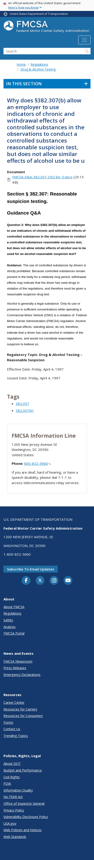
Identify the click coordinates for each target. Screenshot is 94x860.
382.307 (22, 403)
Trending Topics (15, 735)
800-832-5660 (37, 463)
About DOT (12, 763)
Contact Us (11, 729)
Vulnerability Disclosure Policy (25, 816)
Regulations (39, 64)
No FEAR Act (13, 797)
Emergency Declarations (21, 674)
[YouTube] (68, 580)
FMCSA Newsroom (17, 661)
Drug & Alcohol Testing (38, 69)
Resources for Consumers (23, 715)
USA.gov (9, 823)
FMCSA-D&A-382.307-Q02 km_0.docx (42, 177)
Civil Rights (11, 777)
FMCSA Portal (13, 633)
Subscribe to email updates (30, 569)
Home (21, 64)
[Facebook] (26, 580)
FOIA (7, 783)
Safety (8, 620)
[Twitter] (40, 580)
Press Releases (14, 668)
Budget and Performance (22, 770)
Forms (8, 722)
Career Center (13, 702)
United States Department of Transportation (39, 14)
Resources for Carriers (20, 709)
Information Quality (18, 790)
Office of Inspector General (23, 803)
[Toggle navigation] (84, 40)
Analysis (9, 627)
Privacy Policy (13, 810)
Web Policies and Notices (22, 830)
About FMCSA (13, 607)
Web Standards (14, 836)
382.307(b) (25, 410)
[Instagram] (54, 581)
